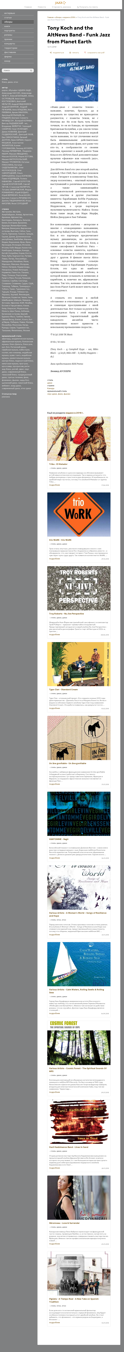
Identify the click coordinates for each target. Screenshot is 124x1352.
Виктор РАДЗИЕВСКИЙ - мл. (15, 123)
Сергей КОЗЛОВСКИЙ (12, 184)
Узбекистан (22, 292)
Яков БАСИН (24, 195)
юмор (7, 61)
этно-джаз (26, 388)
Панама (25, 272)
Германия (12, 234)
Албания (25, 311)
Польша (11, 275)
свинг (21, 369)
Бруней (24, 314)
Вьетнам (15, 231)
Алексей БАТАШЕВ (18, 96)
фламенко (6, 380)
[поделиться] (56, 52)
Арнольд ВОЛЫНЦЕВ (11, 115)
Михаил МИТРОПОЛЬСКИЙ (14, 159)
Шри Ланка (15, 311)
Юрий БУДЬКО (22, 192)
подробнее (54, 485)
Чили (30, 297)
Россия (18, 278)
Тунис (12, 289)
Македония (7, 261)
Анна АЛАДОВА (19, 109)
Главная (28, 7)
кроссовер (7, 366)
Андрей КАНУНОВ (10, 107)
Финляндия (24, 294)
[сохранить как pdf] (94, 52)
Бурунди (6, 225)
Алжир (19, 214)
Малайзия (17, 261)
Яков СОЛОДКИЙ (19, 203)
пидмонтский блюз (24, 361)
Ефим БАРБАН (17, 140)
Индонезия (14, 242)
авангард (6, 339)
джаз (10, 82)
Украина (6, 294)
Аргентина (28, 214)
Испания (26, 245)
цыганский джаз (9, 383)
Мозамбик (6, 325)
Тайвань (14, 286)
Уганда (13, 292)
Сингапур (22, 281)
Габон (22, 231)
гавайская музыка (10, 350)
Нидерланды (23, 267)
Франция (6, 297)
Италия (5, 247)
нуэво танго (15, 355)
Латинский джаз (18, 347)
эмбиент (6, 385)
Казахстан (26, 247)
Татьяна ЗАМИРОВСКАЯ (13, 189)
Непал (5, 267)
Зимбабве (18, 239)
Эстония (6, 303)
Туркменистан (22, 289)
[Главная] (61, 3)
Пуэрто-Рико (8, 278)
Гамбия (19, 316)
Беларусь (17, 220)
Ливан (4, 259)
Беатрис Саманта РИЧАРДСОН (16, 198)
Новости (42, 7)
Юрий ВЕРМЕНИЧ (10, 195)
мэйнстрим (24, 350)
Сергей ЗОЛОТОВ (21, 181)
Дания (12, 236)
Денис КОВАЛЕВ (9, 132)
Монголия (17, 325)
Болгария (12, 223)
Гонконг (21, 234)
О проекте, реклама (61, 7)
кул (3, 347)
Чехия (24, 297)
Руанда (5, 327)
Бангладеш (7, 220)
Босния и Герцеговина (12, 305)
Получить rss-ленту (87, 7)
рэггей (15, 369)
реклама (6, 397)
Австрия (16, 212)
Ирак (22, 242)
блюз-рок (27, 344)
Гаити (4, 234)
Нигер (25, 325)
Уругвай (14, 294)
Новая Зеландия (20, 270)
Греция (29, 234)
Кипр (4, 308)
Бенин (4, 223)
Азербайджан (8, 214)
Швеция (17, 300)
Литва (11, 259)
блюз (4, 82)
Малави (29, 322)
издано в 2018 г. (69, 17)
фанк (26, 377)
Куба (9, 256)
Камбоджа (7, 250)
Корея (21, 253)
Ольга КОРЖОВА (23, 176)
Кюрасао (11, 308)
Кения (26, 305)
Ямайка (28, 303)
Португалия (21, 275)
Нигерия (12, 267)
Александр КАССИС (11, 93)
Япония (26, 330)
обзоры (58, 17)
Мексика (15, 264)
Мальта (5, 311)
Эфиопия (15, 303)
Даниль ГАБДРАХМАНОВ (13, 200)
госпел (5, 352)
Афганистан (16, 217)
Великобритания (18, 225)
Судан (25, 283)
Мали (25, 261)
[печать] (74, 52)
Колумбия (13, 253)
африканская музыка (11, 341)
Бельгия (26, 220)
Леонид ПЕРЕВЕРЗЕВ (11, 151)
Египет (18, 319)
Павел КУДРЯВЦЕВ (10, 178)
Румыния (26, 278)
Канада (25, 250)
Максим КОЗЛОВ (9, 156)
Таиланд (6, 286)
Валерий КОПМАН (23, 120)
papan (5, 90)
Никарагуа (7, 270)
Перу (4, 275)
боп (7, 347)
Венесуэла (15, 228)
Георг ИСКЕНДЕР (20, 129)
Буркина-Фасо (8, 316)
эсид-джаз (16, 385)
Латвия (28, 256)
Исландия (16, 245)
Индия (5, 242)
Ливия (22, 322)
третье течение (15, 377)
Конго (25, 319)
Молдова (24, 264)
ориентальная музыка (20, 358)
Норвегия (6, 272)
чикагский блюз (25, 383)
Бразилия (22, 223)
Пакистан (16, 272)
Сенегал (5, 281)
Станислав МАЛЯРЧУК (19, 187)
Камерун (17, 250)
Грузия (5, 236)
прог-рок (23, 363)
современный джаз (11, 388)
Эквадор (26, 300)
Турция (5, 292)
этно (16, 82)
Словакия (6, 283)
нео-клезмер (15, 352)
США (31, 283)
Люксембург (21, 259)
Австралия (7, 212)
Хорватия (15, 297)
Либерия (14, 322)
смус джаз (52, 394)
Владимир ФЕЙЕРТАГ (11, 126)
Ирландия (6, 245)
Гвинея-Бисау (8, 319)
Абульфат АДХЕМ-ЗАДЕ (20, 90)
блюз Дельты (16, 344)
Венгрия (5, 228)
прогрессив (18, 366)
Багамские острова (11, 314)
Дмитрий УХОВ (26, 134)
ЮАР (22, 303)
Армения (6, 217)
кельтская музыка (10, 363)
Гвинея (27, 316)
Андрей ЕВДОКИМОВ (22, 104)
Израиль (28, 239)
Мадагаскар (22, 308)
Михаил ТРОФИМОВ (11, 162)
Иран (28, 242)
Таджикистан (22, 327)
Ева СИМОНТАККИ (10, 137)
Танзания (6, 330)
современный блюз (17, 372)
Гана (28, 231)
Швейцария (7, 300)
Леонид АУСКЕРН (24, 148)
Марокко (6, 264)
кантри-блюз (8, 361)
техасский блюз (9, 374)
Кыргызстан (18, 256)
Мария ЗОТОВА (25, 156)
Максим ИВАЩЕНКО (18, 154)
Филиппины (16, 330)
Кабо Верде (15, 247)
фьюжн (15, 380)
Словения (16, 283)
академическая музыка (22, 339)
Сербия (13, 281)
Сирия (12, 327)
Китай (4, 253)
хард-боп (24, 380)
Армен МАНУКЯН (20, 112)
